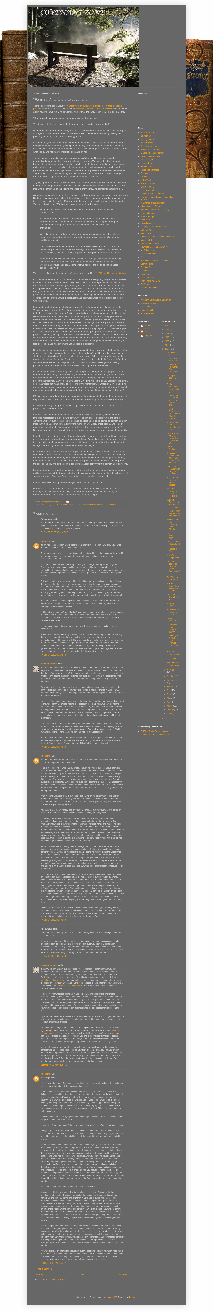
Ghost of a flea (147, 187)
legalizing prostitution (77, 505)
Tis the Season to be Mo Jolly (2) (172, 388)
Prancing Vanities (171, 604)
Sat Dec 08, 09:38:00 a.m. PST (54, 1065)
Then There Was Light (150, 281)
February (171, 710)
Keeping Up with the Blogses (153, 226)
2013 (167, 326)
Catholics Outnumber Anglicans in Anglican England (172, 458)
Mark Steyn (146, 230)
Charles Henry (147, 327)
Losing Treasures (172, 619)
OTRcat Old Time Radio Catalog (155, 735)
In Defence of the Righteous (153, 203)
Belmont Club (147, 136)
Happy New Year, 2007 (172, 359)
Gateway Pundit (148, 183)
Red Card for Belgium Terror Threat (172, 481)
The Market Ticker (149, 277)
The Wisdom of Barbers (172, 578)
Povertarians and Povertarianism (173, 426)
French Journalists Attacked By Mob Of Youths (173, 414)
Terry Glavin (146, 274)
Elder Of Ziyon (147, 160)
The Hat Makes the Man (172, 535)
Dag (146, 331)
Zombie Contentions (149, 288)
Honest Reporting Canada (152, 194)
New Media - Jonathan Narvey (154, 247)
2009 (167, 341)
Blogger (132, 1297)
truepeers (45, 541)
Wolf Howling (146, 284)
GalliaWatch (146, 180)
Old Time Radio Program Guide (154, 731)
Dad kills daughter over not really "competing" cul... (173, 567)
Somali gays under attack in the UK (171, 628)
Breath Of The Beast (150, 149)
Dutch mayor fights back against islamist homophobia (172, 642)
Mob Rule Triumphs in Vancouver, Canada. (172, 587)
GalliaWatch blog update (172, 556)
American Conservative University (156, 300)
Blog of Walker (147, 143)
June (169, 694)
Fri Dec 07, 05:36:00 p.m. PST (54, 920)
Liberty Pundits (147, 310)
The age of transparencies (172, 378)
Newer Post (39, 1275)
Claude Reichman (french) (152, 153)
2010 (167, 337)
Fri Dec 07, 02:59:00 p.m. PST (54, 747)
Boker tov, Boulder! (149, 146)
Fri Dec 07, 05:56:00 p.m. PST (54, 956)
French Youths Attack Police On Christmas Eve (172, 438)
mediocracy (146, 233)
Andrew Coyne (147, 132)
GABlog (144, 177)
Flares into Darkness (150, 170)
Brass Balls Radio (148, 303)
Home (81, 1275)
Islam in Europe (147, 216)
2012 (167, 329)
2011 (167, 333)
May (169, 698)
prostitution (91, 505)
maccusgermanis (49, 664)
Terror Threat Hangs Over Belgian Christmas (173, 470)
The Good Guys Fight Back (172, 597)
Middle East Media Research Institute (157, 237)
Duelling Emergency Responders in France (172, 503)
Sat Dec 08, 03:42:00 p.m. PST (54, 1263)
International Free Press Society (155, 210)
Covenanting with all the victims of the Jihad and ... (172, 400)
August (170, 686)
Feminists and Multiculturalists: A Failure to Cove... (173, 546)
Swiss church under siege (172, 663)
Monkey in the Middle (150, 243)
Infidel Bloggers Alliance (151, 206)
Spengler (145, 271)
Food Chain (146, 307)
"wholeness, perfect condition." (70, 985)
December (171, 352)
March (170, 706)
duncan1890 (111, 1297)
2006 (167, 718)
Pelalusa (144, 257)
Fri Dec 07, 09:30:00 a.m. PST (54, 532)
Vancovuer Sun (112, 505)
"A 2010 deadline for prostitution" (110, 273)
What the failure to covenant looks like (171, 492)
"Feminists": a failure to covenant (172, 612)
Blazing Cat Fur (147, 139)
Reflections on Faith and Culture (155, 260)
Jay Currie (145, 220)
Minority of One (147, 240)
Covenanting (46, 505)
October (171, 676)
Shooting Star (147, 267)
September (172, 680)
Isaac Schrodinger (149, 213)
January (171, 714)
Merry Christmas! (172, 448)
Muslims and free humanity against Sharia (172, 524)
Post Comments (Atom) (55, 1279)
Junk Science (146, 223)
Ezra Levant (146, 166)
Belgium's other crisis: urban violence (172, 655)
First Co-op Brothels (60, 505)
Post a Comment (44, 1269)
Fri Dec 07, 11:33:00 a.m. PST (54, 655)
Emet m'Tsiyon (147, 163)
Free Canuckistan (148, 173)
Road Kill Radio (147, 313)
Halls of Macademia (149, 190)
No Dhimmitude (147, 250)
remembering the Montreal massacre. (94, 109)
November (171, 670)
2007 (167, 349)
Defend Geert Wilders (150, 156)
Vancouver (101, 505)
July (169, 690)
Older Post (122, 1275)
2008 (167, 345)
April (169, 702)
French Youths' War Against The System (173, 513)
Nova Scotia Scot (148, 254)
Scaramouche (147, 264)
